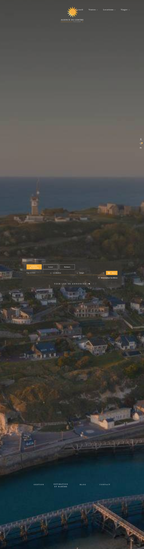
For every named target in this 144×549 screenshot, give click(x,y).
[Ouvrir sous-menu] (97, 10)
